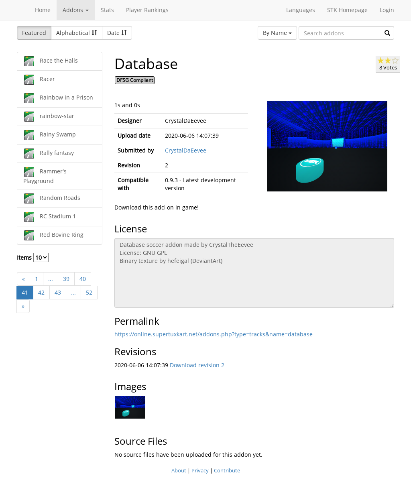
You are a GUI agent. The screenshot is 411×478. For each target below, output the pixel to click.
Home (43, 10)
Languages (300, 10)
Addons (76, 10)
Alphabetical (76, 33)
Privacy (200, 470)
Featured (34, 33)
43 (58, 292)
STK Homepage (347, 10)
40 (82, 279)
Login (387, 10)
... (50, 279)
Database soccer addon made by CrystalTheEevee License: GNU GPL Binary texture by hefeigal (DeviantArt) (254, 273)
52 (89, 292)
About (178, 470)
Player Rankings (147, 10)
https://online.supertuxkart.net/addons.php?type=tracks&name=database (213, 334)
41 (25, 292)
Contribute (227, 470)
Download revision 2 (197, 365)
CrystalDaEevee (185, 150)
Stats (107, 10)
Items (33, 257)
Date (117, 33)
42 (41, 292)
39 (66, 279)
